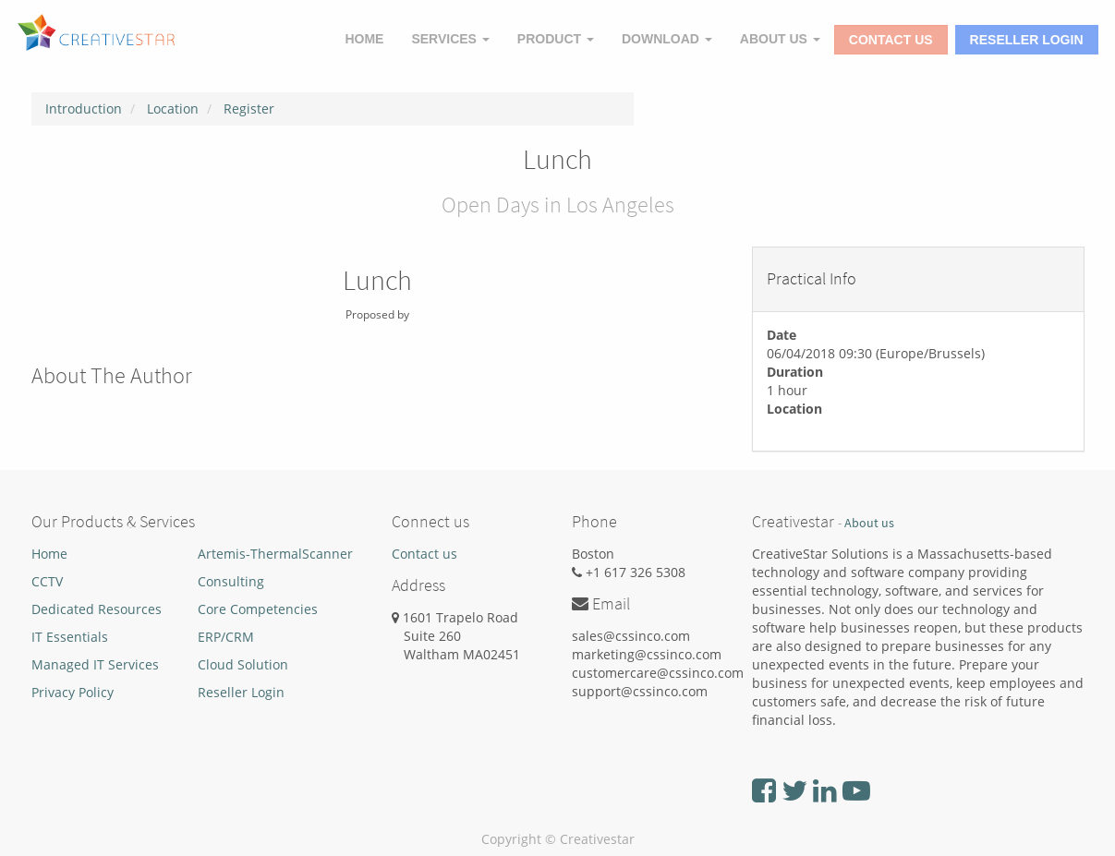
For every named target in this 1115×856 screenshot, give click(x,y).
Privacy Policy (72, 692)
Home (49, 553)
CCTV (47, 581)
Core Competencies (258, 609)
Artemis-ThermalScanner (275, 553)
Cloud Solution (243, 664)
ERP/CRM (226, 636)
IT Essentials (69, 636)
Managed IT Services (95, 664)
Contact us (424, 553)
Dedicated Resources (96, 609)
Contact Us (891, 39)
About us (869, 523)
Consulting (231, 581)
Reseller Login (1027, 39)
